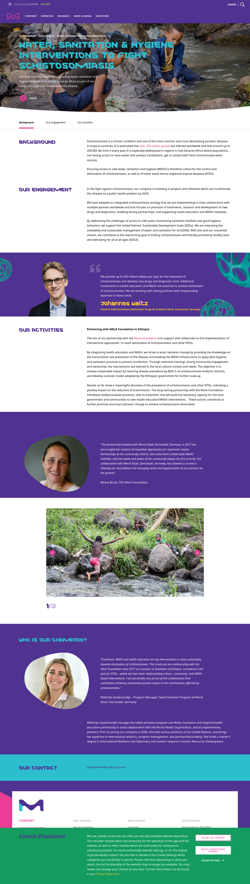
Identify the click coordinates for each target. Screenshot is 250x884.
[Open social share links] (23, 98)
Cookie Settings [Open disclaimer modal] (210, 860)
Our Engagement (55, 122)
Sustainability (27, 36)
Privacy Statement (107, 874)
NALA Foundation (145, 338)
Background (26, 122)
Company (31, 16)
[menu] (67, 16)
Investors (102, 16)
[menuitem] (32, 16)
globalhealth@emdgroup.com (106, 767)
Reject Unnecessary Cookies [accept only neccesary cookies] (213, 850)
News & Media (83, 16)
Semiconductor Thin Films (196, 827)
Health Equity (46, 36)
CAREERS (231, 4)
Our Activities (85, 122)
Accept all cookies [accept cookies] (213, 837)
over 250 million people (154, 146)
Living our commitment (92, 36)
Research (64, 16)
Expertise (47, 16)
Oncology (133, 827)
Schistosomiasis (66, 36)
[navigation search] (242, 4)
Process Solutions (83, 827)
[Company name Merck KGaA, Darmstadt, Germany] (13, 16)
